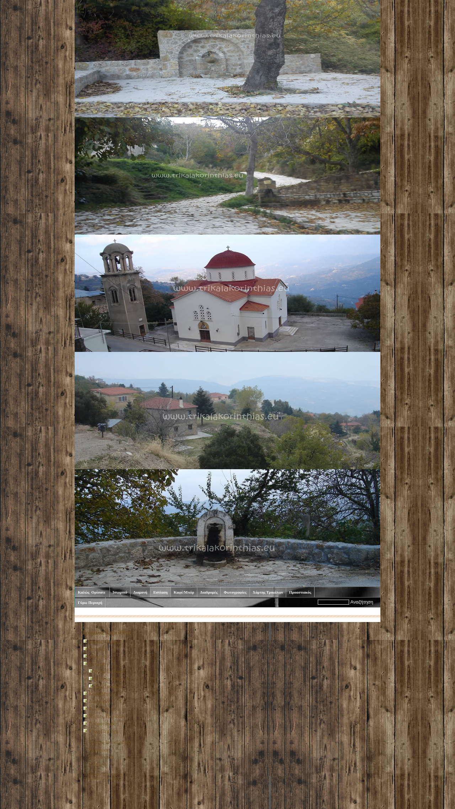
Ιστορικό (120, 592)
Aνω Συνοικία (108, 686)
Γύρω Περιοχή (90, 602)
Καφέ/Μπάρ (184, 592)
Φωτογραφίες (235, 592)
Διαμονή (140, 592)
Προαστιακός (300, 592)
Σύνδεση (97, 764)
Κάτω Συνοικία (109, 671)
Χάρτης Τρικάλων (268, 592)
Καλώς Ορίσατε (92, 592)
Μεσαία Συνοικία (111, 679)
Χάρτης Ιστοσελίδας (109, 742)
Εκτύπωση (99, 749)
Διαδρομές (209, 592)
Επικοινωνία (101, 757)
